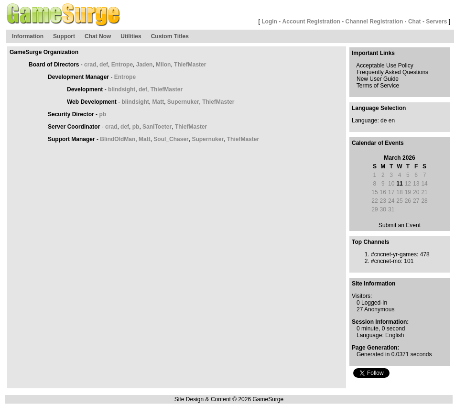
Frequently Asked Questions (392, 72)
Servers (436, 21)
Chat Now (98, 36)
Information (27, 36)
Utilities (130, 36)
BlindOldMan (117, 139)
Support (64, 36)
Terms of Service (378, 85)
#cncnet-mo (386, 261)
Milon (163, 64)
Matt (158, 102)
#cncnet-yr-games (394, 254)
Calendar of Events (378, 143)
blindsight (121, 89)
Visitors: (362, 296)
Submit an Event (400, 225)
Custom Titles (170, 36)
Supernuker (183, 102)
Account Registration (311, 21)
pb (102, 114)
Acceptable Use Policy (384, 65)
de (383, 120)
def (103, 64)
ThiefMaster (190, 64)
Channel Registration (374, 21)
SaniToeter (157, 126)
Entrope (122, 64)
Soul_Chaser (170, 139)
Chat (414, 21)
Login (269, 21)
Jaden (144, 64)
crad (90, 64)
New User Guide (378, 79)
